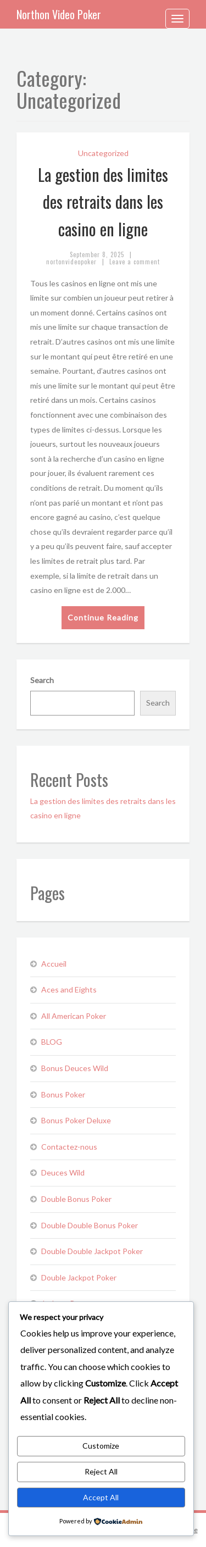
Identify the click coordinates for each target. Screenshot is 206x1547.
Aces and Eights (69, 989)
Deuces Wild (63, 1172)
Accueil (53, 963)
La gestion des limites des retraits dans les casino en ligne (103, 201)
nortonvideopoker (71, 261)
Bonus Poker (63, 1094)
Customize (100, 1445)
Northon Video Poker (58, 14)
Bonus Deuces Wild (74, 1068)
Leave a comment (134, 261)
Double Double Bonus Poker (89, 1225)
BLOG (51, 1041)
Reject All (101, 1471)
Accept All (101, 1497)
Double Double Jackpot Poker (92, 1251)
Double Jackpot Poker (78, 1277)
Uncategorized (103, 153)
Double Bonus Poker (76, 1199)
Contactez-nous (69, 1146)
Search (42, 680)
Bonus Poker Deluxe (76, 1120)
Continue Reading (103, 617)
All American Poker (73, 1016)
